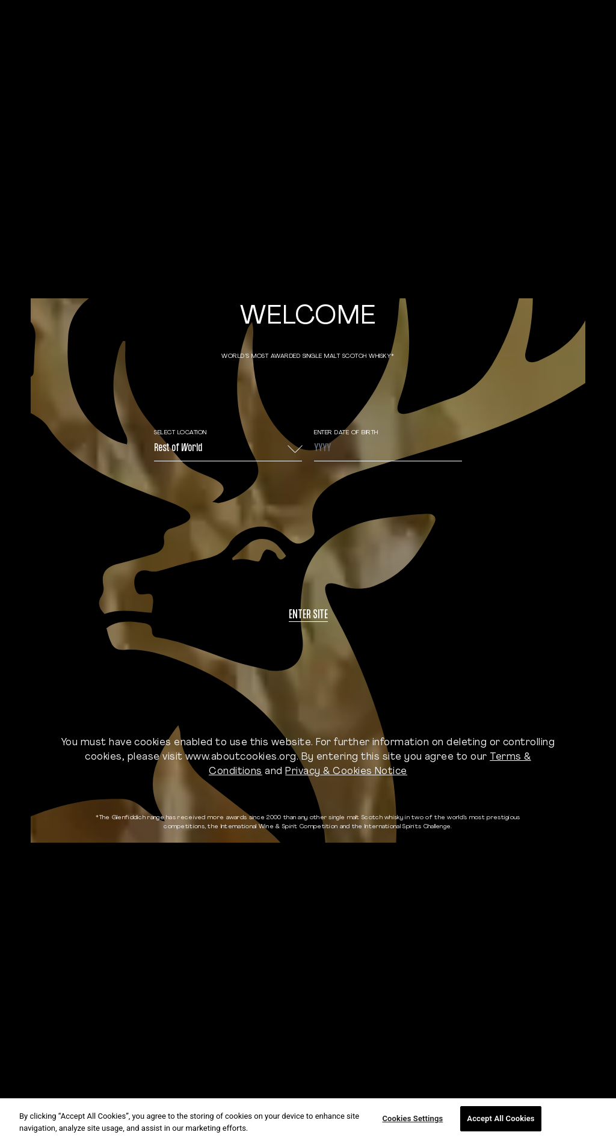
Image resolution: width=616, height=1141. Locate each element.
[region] (308, 1119)
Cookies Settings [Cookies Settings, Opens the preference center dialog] (412, 1118)
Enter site (308, 615)
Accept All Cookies (500, 1118)
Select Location (180, 432)
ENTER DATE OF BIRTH (346, 432)
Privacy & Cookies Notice (346, 772)
